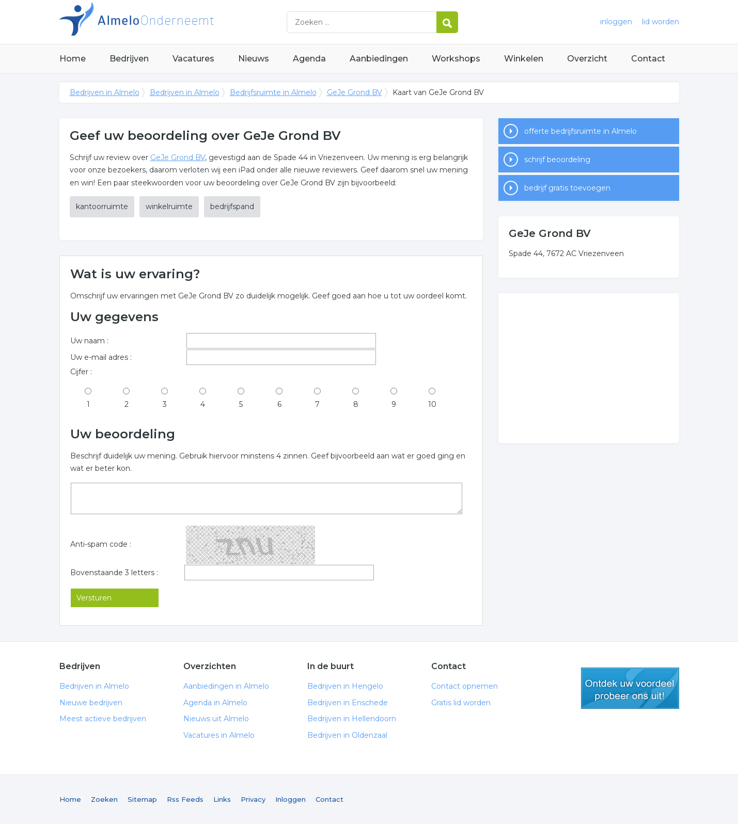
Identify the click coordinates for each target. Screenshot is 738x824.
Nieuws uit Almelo (216, 718)
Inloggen (290, 799)
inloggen (616, 21)
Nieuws (253, 59)
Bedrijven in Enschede (347, 702)
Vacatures (193, 59)
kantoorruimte (102, 206)
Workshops (456, 59)
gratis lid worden (630, 688)
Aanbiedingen (379, 59)
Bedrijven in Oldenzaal (347, 735)
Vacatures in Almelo (219, 735)
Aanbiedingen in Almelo (226, 686)
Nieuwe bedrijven (90, 702)
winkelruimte (169, 206)
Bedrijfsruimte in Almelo (273, 92)
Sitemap (142, 799)
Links (222, 799)
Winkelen (523, 59)
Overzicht (587, 59)
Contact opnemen (464, 686)
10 (432, 404)
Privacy (253, 799)
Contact (648, 59)
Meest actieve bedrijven (102, 718)
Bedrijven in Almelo (188, 22)
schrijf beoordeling (557, 159)
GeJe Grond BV (354, 92)
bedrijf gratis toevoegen (567, 188)
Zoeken (104, 799)
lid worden (660, 21)
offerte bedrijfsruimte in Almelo (580, 131)
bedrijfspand (232, 206)
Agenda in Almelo (215, 702)
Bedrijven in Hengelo (345, 686)
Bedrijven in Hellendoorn (351, 718)
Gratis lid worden (461, 702)
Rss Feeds (185, 799)
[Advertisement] (589, 368)
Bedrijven (129, 59)
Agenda (309, 59)
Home (72, 59)
